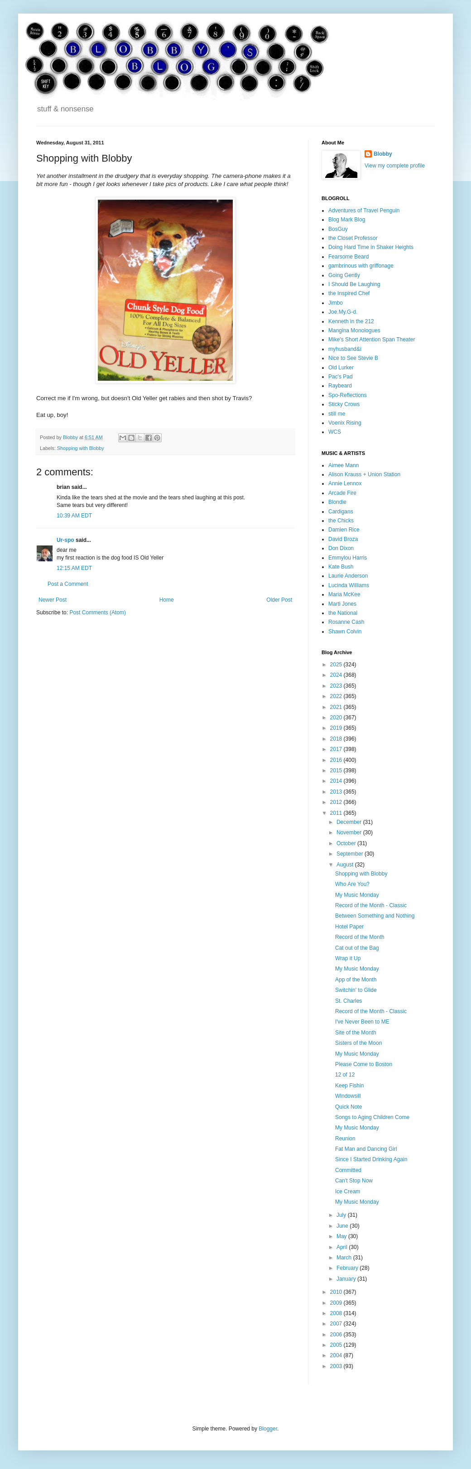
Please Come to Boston (363, 1064)
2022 (337, 696)
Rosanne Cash (346, 622)
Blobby (383, 154)
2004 (337, 1355)
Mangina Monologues (354, 330)
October (346, 843)
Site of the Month (355, 1032)
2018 (337, 739)
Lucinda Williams (348, 585)
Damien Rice (344, 529)
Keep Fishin (349, 1085)
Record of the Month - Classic (371, 905)
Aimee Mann (343, 465)
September (350, 854)
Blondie (337, 502)
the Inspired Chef (349, 293)
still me (336, 414)
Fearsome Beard (348, 257)
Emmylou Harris (347, 558)
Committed (348, 1170)
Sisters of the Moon (358, 1043)
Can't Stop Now (354, 1180)
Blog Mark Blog (346, 219)
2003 (337, 1366)
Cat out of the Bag (357, 948)
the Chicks (341, 520)
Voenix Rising (344, 423)
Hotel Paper (349, 927)
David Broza (343, 539)
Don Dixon (341, 548)
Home (166, 600)
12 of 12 (345, 1075)
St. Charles (348, 1001)
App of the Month (355, 979)
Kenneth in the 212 (351, 321)
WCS (334, 432)
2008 (337, 1313)
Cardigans (340, 511)
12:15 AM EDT (74, 568)
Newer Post (52, 600)
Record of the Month (359, 937)
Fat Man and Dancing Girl (366, 1149)
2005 (337, 1345)
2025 (337, 664)
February (348, 1268)
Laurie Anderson (348, 576)
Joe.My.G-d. (342, 312)
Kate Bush (340, 567)
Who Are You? (352, 884)
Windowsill (348, 1096)
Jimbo (335, 303)
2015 (337, 770)
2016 (337, 760)
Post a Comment (68, 584)
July (342, 1215)
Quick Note (348, 1107)
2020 (337, 717)
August (345, 864)
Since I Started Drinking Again (371, 1159)
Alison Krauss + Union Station (364, 474)
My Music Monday (357, 895)
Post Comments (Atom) (97, 612)
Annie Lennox (344, 483)
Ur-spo (65, 540)
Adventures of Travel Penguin (363, 210)
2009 (337, 1303)
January (346, 1279)
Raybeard (340, 386)
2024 (337, 675)
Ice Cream (347, 1191)
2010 (337, 1292)
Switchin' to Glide (356, 990)
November (349, 832)
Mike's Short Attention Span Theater (371, 339)
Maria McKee (344, 594)
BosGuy (338, 229)
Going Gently (344, 275)
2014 (337, 781)
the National (342, 613)
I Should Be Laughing (354, 284)
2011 (337, 813)
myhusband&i (344, 349)
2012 (337, 802)
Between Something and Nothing (374, 916)
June (343, 1226)
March (344, 1257)
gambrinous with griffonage (361, 266)
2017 (337, 749)
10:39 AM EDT (74, 515)
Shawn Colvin (344, 631)
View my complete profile (395, 166)
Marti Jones (342, 604)
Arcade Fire (342, 493)
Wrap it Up (347, 958)
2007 (337, 1324)
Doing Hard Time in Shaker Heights (370, 247)
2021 (337, 707)
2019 (337, 728)
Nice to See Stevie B (353, 358)
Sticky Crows (344, 404)
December (349, 822)
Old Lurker (341, 367)
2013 (337, 792)
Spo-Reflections (347, 395)
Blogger (268, 1429)
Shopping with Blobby (80, 448)
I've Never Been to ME (362, 1022)
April (342, 1247)
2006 (337, 1334)
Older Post (279, 600)
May (342, 1236)
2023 (337, 686)
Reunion (345, 1138)
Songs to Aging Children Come (372, 1117)
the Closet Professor (353, 238)
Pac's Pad (340, 376)
